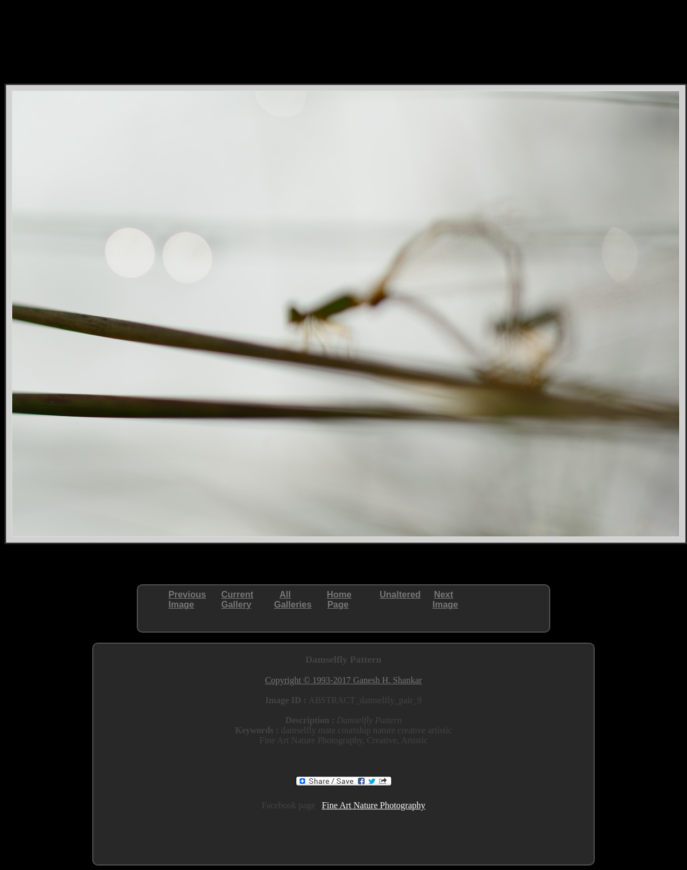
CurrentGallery (237, 599)
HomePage (339, 599)
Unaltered (400, 594)
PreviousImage (187, 599)
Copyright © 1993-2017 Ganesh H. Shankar (343, 680)
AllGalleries (293, 599)
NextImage (445, 599)
